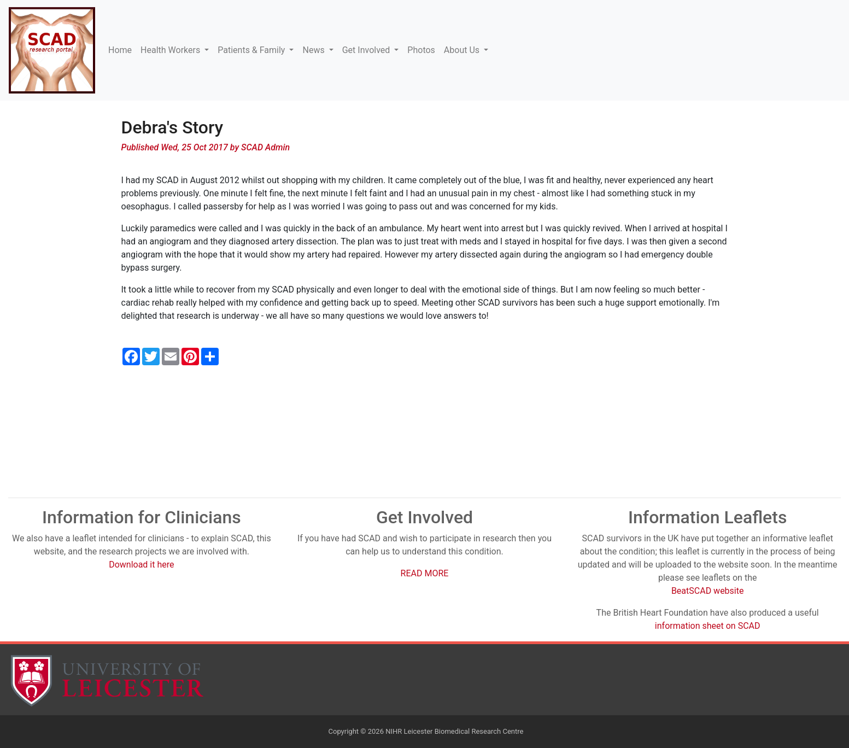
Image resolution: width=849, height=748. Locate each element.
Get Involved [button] (367, 50)
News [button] (314, 50)
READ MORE (425, 573)
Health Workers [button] (171, 50)
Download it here (141, 564)
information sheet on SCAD (707, 626)
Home (120, 50)
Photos (421, 50)
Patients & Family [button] (252, 50)
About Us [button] (463, 50)
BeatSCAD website (707, 591)
